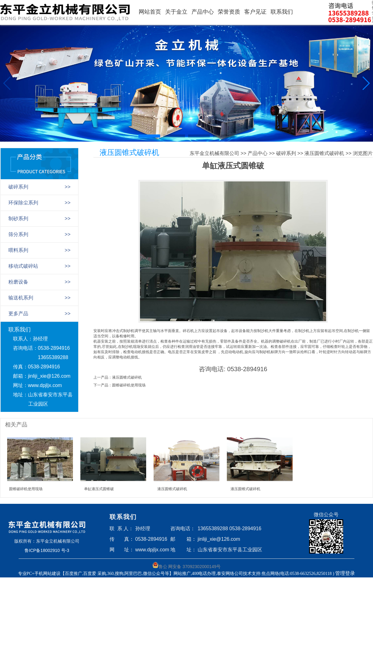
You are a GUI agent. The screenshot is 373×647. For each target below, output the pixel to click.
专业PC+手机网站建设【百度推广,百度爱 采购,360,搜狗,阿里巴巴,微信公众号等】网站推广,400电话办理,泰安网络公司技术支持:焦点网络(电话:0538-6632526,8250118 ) (176, 573)
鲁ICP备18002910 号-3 (47, 550)
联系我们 (282, 12)
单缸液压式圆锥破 (99, 489)
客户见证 (255, 12)
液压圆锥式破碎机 (324, 153)
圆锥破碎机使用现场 (129, 385)
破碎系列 (286, 153)
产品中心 (202, 12)
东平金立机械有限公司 (214, 153)
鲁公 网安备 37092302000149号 (186, 565)
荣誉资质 (229, 12)
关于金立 (176, 12)
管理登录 (345, 573)
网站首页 (150, 12)
